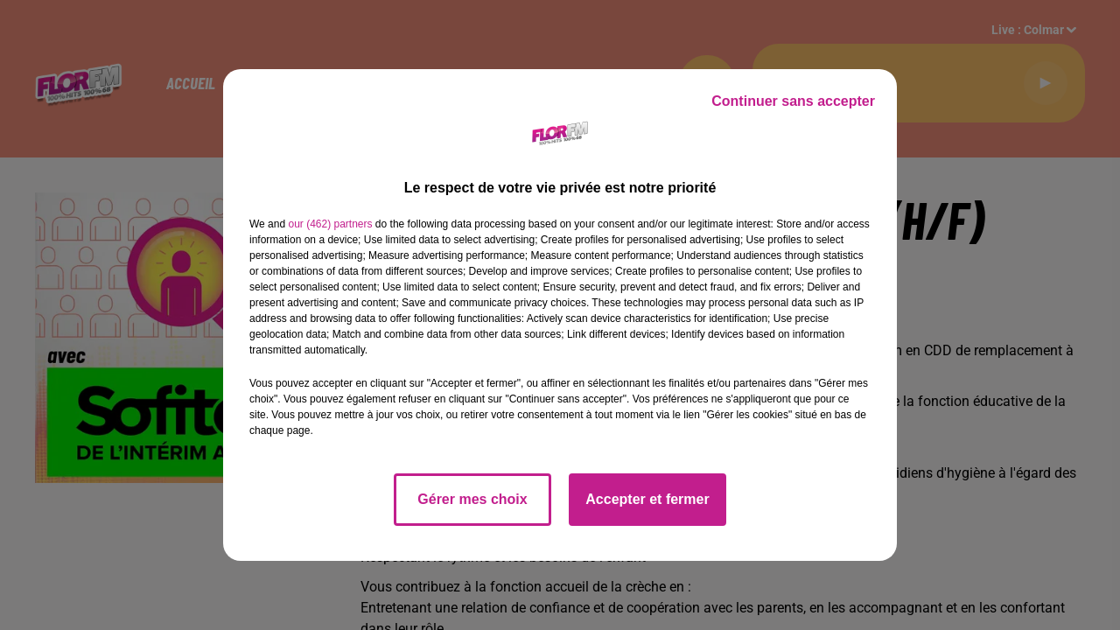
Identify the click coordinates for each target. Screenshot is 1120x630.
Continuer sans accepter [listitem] (793, 101)
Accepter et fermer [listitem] (647, 499)
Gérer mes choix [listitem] (472, 499)
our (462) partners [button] (330, 224)
